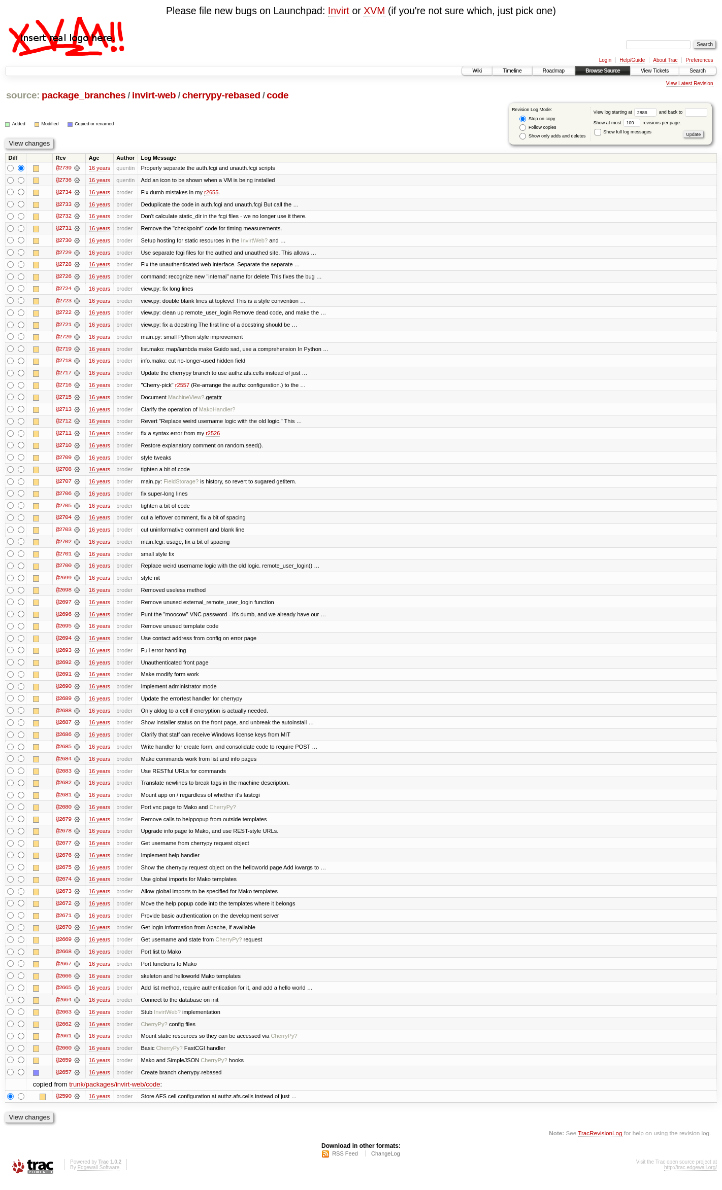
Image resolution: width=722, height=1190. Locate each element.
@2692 (63, 667)
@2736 (63, 180)
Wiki (477, 71)
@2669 (63, 947)
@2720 (63, 338)
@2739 (63, 168)
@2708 (63, 472)
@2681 (63, 801)
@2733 (63, 204)
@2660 (63, 1057)
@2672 (63, 910)
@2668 (63, 959)
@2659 (63, 1069)
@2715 (63, 399)
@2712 (63, 423)
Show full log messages (623, 131)
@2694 (63, 643)
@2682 (63, 789)
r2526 (213, 436)
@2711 (63, 436)
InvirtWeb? (254, 241)
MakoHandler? (217, 411)
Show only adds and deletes (552, 136)
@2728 (63, 265)
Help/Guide (632, 60)
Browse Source (602, 71)
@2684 (63, 764)
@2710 (63, 448)
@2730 (63, 241)
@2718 (63, 363)
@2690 (63, 691)
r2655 (211, 192)
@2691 (63, 679)
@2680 (63, 813)
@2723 (63, 302)
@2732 (63, 217)
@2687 (63, 728)
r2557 (182, 387)
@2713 (63, 411)
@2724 (63, 290)
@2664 (63, 1008)
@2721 (63, 326)
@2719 (63, 350)
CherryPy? (223, 813)
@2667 (63, 971)
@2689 (63, 703)
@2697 (63, 606)
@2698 (63, 594)
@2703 (63, 533)
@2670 (63, 935)
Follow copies (537, 127)
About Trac (665, 60)
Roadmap (554, 71)
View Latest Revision (689, 83)
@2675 (63, 874)
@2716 (63, 387)
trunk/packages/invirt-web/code (114, 1093)
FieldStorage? (181, 484)
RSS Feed (345, 1163)
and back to (683, 112)
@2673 (63, 898)
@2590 (63, 1105)
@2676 (63, 862)
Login (605, 60)
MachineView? (186, 399)
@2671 (63, 923)
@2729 (63, 253)
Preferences (699, 60)
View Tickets (655, 71)
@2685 (63, 752)
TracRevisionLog (600, 1142)
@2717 (63, 375)
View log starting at (626, 112)
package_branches (84, 95)
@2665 (63, 996)
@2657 (63, 1081)
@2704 (63, 521)
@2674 (63, 886)
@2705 (63, 509)
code (277, 95)
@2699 (63, 582)
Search (698, 71)
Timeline (512, 71)
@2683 (63, 777)
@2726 (63, 277)
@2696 (63, 618)
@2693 (63, 655)
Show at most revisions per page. (637, 122)
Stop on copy (537, 119)
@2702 (63, 545)
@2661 (63, 1044)
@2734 (63, 192)
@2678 (63, 837)
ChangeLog (385, 1163)
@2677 (63, 850)
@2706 (63, 497)
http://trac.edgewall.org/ (690, 1176)
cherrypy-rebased (221, 95)
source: (23, 95)
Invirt (338, 10)
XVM (374, 10)
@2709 (63, 460)
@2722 (63, 314)
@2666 (63, 983)
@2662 (63, 1032)
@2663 (63, 1020)
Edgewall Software (98, 1176)
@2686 (63, 740)
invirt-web (154, 95)
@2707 (63, 484)
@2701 (63, 557)
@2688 (63, 716)
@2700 (63, 570)
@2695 (63, 630)
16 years (99, 168)
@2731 (63, 229)
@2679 (63, 825)
